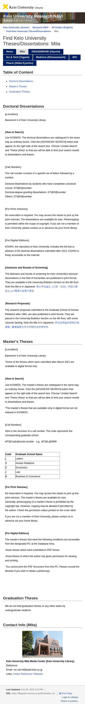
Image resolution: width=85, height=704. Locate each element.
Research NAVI (40, 27)
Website (38, 674)
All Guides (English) (62, 27)
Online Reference (22, 674)
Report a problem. (69, 701)
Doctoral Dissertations (21, 81)
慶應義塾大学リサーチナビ (18, 20)
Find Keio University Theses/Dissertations (28, 31)
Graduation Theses (19, 91)
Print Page (65, 693)
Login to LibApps (70, 697)
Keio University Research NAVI (33, 16)
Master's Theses (18, 86)
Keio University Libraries (16, 27)
